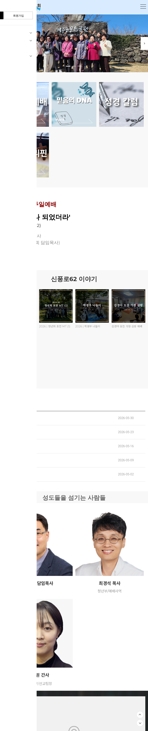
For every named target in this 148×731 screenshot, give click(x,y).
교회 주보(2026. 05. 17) (19, 446)
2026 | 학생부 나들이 (87, 326)
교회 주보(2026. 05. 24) (19, 432)
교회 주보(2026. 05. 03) (19, 474)
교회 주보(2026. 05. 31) (19, 418)
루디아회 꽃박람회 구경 (16, 373)
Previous (6, 43)
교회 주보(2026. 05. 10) (19, 460)
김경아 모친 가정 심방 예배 (127, 326)
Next (142, 43)
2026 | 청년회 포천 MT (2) (18, 326)
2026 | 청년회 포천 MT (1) (54, 326)
